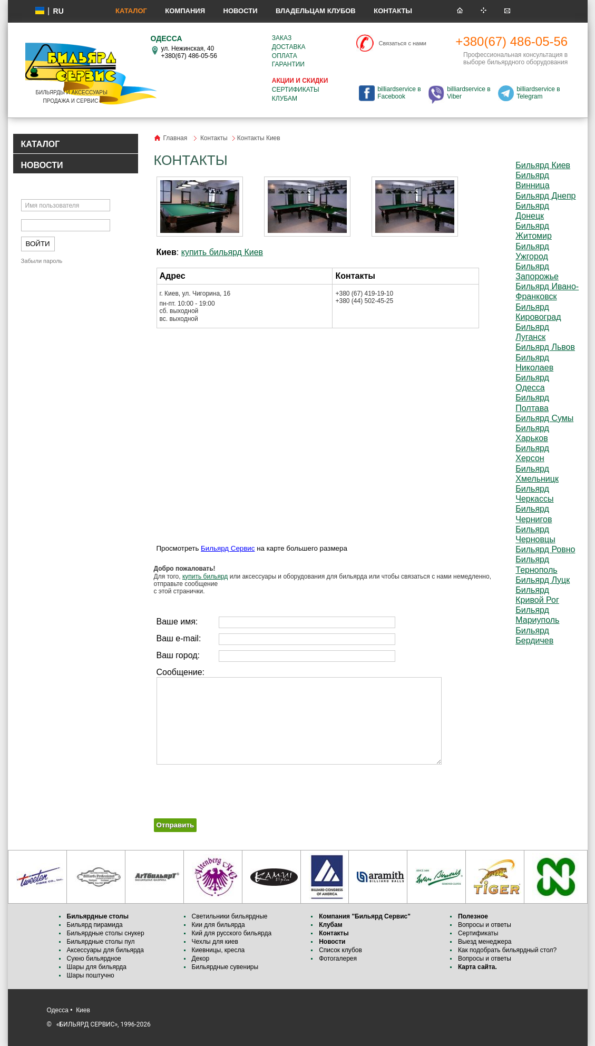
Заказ (281, 38)
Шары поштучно (90, 975)
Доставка (289, 47)
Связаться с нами (402, 43)
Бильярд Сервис (228, 548)
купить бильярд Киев (222, 252)
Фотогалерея (338, 958)
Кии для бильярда (218, 924)
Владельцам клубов (316, 11)
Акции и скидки (300, 80)
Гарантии (288, 64)
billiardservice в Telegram (538, 92)
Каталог (131, 11)
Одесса (58, 1010)
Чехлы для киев (215, 941)
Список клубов (340, 950)
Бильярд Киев (542, 165)
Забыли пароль (42, 261)
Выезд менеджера (485, 941)
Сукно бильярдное (94, 958)
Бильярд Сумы (544, 418)
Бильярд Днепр (545, 195)
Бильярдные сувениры (225, 967)
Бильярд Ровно (545, 549)
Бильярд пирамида (95, 924)
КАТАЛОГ (40, 144)
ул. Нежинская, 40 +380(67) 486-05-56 (189, 52)
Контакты (393, 11)
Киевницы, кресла (218, 950)
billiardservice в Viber (468, 92)
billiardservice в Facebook (399, 92)
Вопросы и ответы (484, 924)
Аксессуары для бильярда (105, 950)
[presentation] (234, 787)
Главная (175, 138)
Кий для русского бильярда (232, 933)
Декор (201, 958)
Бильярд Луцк (542, 579)
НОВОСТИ (42, 165)
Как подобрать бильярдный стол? (507, 950)
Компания (185, 11)
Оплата (284, 56)
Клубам (284, 98)
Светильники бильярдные (230, 916)
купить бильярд (205, 576)
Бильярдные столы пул (101, 941)
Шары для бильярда (97, 967)
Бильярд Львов (545, 347)
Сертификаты (295, 89)
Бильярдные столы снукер (105, 933)
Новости (240, 11)
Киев (83, 1010)
